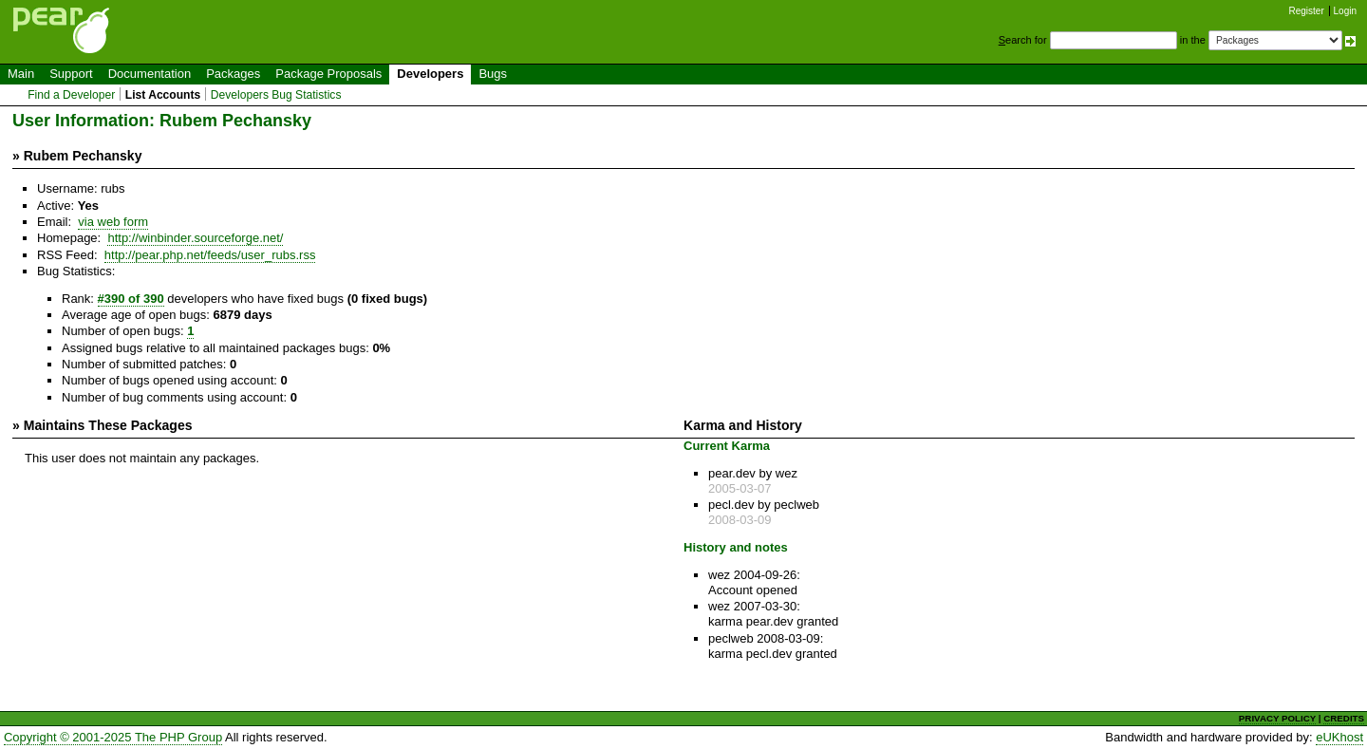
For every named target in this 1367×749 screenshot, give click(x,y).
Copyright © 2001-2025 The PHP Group (113, 737)
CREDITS (1343, 718)
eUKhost (1339, 737)
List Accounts (162, 95)
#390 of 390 (131, 298)
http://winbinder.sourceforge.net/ (195, 238)
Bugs (492, 73)
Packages (233, 73)
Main (21, 73)
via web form (113, 222)
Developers (430, 73)
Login (1345, 11)
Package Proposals (328, 73)
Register (1306, 11)
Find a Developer (71, 95)
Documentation (149, 73)
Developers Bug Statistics (276, 95)
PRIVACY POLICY (1277, 718)
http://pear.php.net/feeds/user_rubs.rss (210, 255)
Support (71, 73)
